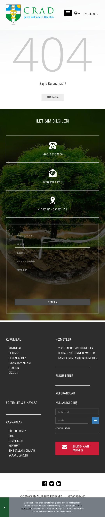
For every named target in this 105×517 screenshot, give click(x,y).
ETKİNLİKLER (16, 440)
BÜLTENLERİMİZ (17, 431)
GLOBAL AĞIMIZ (17, 358)
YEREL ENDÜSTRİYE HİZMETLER (75, 348)
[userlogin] (95, 420)
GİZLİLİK (13, 372)
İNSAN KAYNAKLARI (20, 363)
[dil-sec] (77, 13)
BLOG (11, 436)
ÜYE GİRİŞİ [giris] (91, 14)
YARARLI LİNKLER (18, 455)
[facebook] (45, 484)
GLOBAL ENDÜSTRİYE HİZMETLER (76, 353)
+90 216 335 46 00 (53, 154)
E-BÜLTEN (14, 367)
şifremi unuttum (62, 428)
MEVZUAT (14, 445)
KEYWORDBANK (76, 496)
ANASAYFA (52, 97)
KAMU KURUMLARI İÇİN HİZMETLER (77, 358)
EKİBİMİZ (14, 353)
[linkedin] (59, 484)
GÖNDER (52, 302)
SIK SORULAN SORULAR (22, 450)
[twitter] (52, 484)
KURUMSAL (15, 348)
